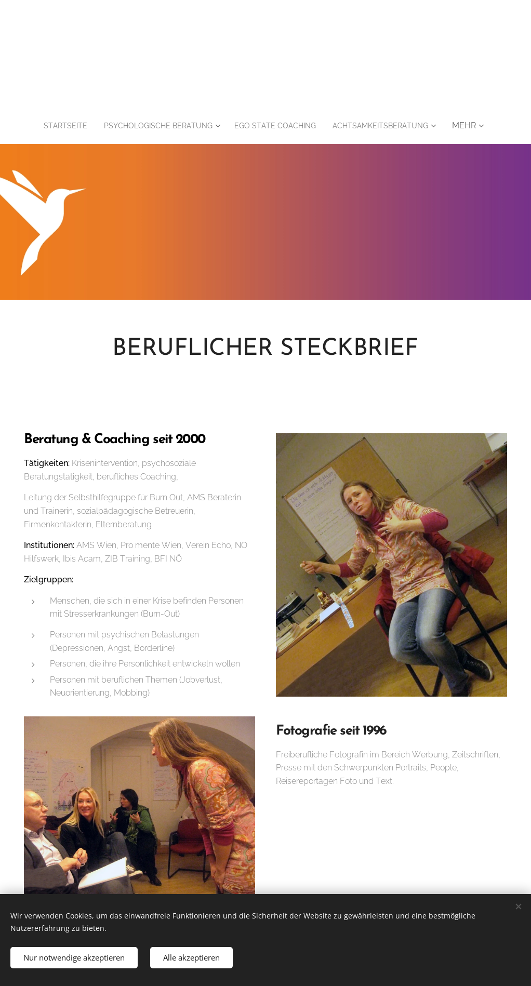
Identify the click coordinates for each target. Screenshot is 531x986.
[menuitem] (51, 126)
